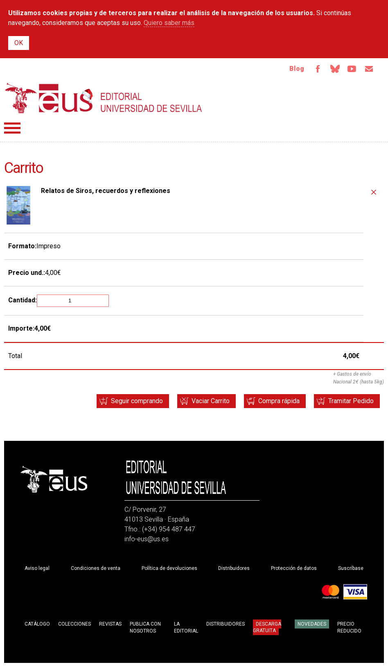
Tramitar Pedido (351, 401)
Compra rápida (279, 401)
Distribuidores (234, 568)
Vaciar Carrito (211, 401)
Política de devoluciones (169, 568)
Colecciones (74, 624)
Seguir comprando (137, 401)
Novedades (312, 624)
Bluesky (334, 68)
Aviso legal (37, 568)
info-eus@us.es (146, 539)
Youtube (352, 68)
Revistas (110, 624)
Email (369, 68)
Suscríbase (350, 568)
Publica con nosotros (145, 627)
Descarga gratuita (267, 627)
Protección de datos (294, 568)
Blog (296, 69)
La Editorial (186, 627)
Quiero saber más (169, 23)
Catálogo (37, 624)
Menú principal (12, 128)
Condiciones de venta (95, 568)
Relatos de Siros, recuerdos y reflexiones (105, 191)
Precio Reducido (349, 627)
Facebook (317, 68)
